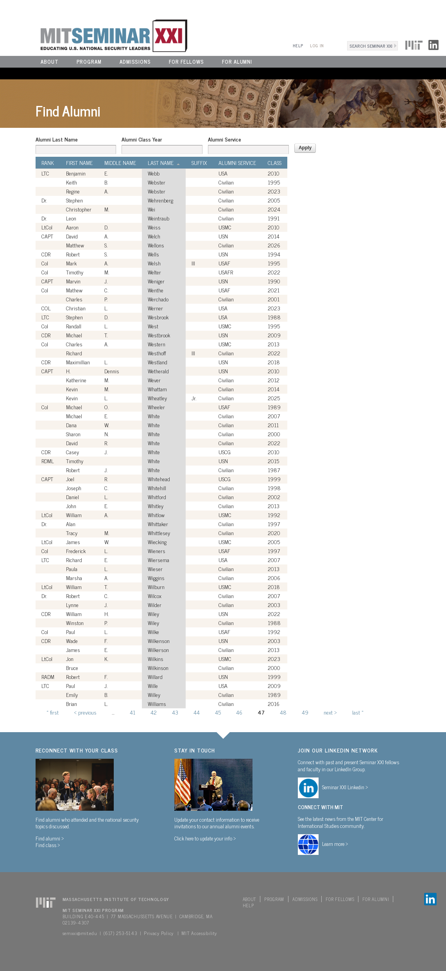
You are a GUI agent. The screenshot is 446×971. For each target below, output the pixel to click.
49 (305, 712)
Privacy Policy (159, 933)
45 (218, 712)
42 (153, 712)
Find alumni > (50, 838)
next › (330, 712)
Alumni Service (224, 139)
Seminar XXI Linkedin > (345, 787)
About (50, 61)
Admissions (135, 61)
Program (89, 61)
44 (196, 712)
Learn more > (335, 843)
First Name (79, 163)
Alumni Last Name (57, 139)
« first (53, 712)
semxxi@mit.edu (80, 933)
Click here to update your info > (205, 838)
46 (239, 712)
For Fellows (186, 61)
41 (132, 712)
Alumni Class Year (142, 139)
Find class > (48, 844)
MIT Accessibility (199, 933)
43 (175, 712)
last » (358, 712)
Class (274, 163)
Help (298, 45)
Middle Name (120, 163)
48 (283, 712)
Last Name (164, 163)
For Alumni (237, 61)
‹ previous (85, 712)
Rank (47, 163)
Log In (317, 45)
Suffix (199, 163)
